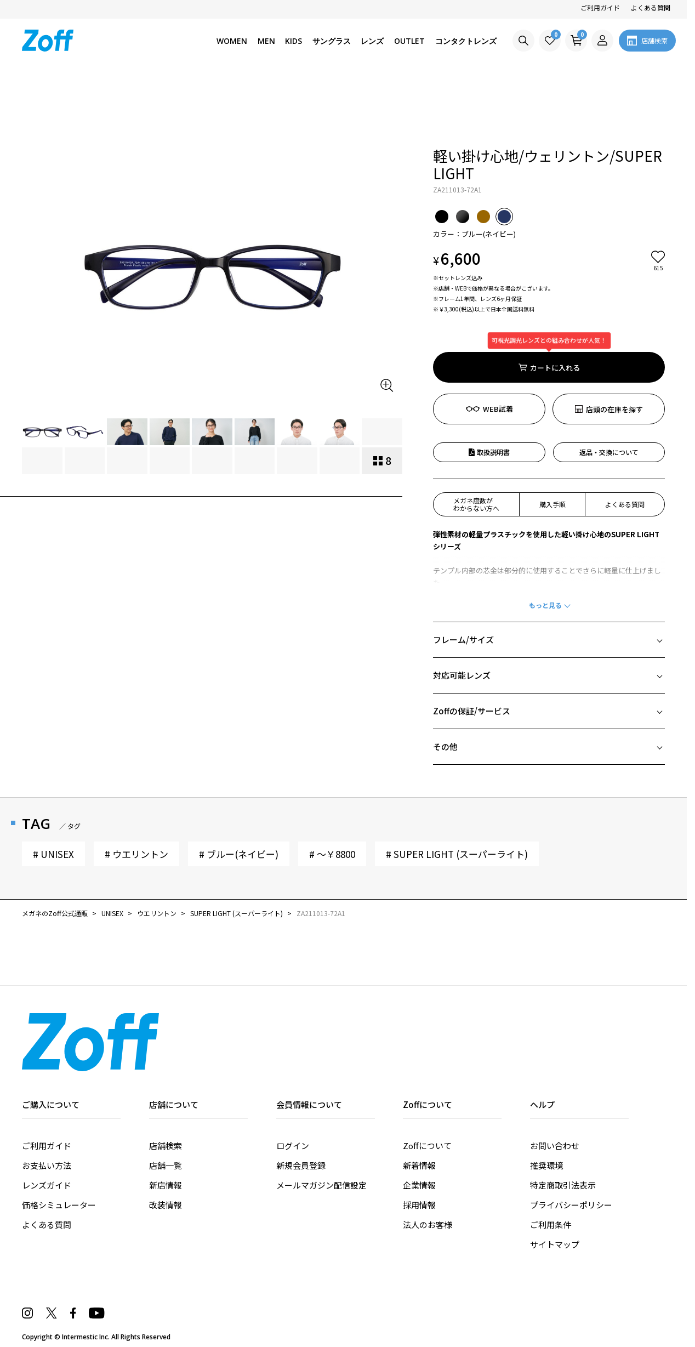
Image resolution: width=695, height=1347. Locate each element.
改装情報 (165, 1142)
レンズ (372, 41)
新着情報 (419, 1103)
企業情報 (419, 1122)
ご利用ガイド (600, 7)
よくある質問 (650, 7)
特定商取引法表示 (563, 1122)
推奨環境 (546, 1103)
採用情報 (419, 1142)
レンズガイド (46, 1122)
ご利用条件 (550, 1162)
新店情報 (165, 1122)
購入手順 (552, 441)
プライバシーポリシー (571, 1142)
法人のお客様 (427, 1162)
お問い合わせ (554, 1083)
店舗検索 (165, 1083)
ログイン (292, 1083)
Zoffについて (427, 1083)
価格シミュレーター (59, 1142)
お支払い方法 (46, 1103)
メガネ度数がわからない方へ (476, 441)
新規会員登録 (301, 1103)
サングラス (331, 41)
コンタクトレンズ (466, 41)
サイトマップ (554, 1181)
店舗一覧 (165, 1103)
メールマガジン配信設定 (321, 1122)
